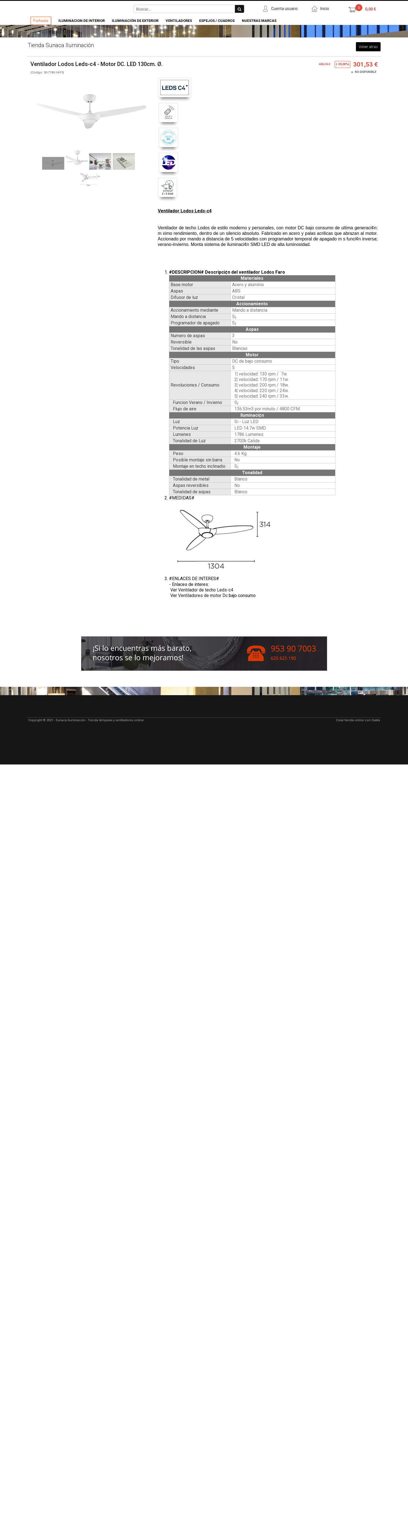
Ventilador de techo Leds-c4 (205, 590)
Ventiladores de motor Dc (203, 595)
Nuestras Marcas (259, 21)
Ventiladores (179, 21)
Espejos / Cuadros (217, 21)
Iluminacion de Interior (81, 21)
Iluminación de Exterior (135, 21)
